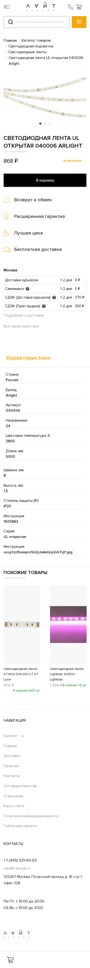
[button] (79, 7)
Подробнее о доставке (24, 315)
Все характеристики (21, 326)
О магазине (13, 796)
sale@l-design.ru (17, 868)
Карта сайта (14, 806)
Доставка (12, 755)
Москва (10, 270)
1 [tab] (40, 123)
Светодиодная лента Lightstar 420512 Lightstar (67, 674)
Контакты (12, 775)
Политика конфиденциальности (31, 816)
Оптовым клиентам (20, 786)
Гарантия (11, 766)
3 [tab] (50, 123)
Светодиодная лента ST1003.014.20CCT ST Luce (21, 674)
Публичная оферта (20, 826)
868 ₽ (11, 160)
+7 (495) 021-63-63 (20, 860)
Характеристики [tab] (28, 357)
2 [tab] (45, 123)
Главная (10, 746)
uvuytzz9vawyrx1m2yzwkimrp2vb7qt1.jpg (38, 552)
